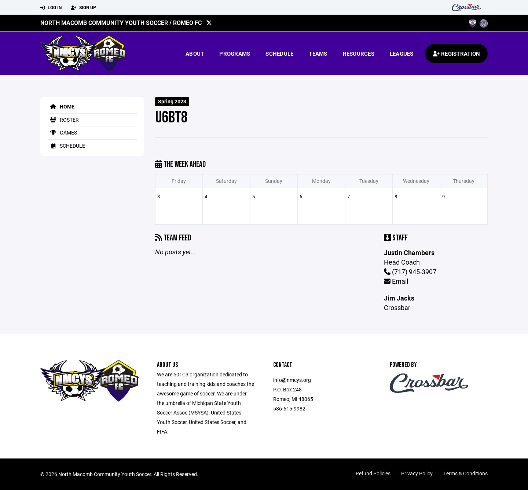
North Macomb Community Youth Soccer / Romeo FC (121, 22)
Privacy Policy (417, 473)
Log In (51, 7)
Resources (358, 53)
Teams (318, 53)
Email (396, 281)
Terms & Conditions (465, 473)
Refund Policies (373, 473)
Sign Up (83, 7)
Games (62, 132)
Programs (234, 53)
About (195, 53)
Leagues (402, 53)
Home (61, 106)
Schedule (279, 53)
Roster (63, 119)
